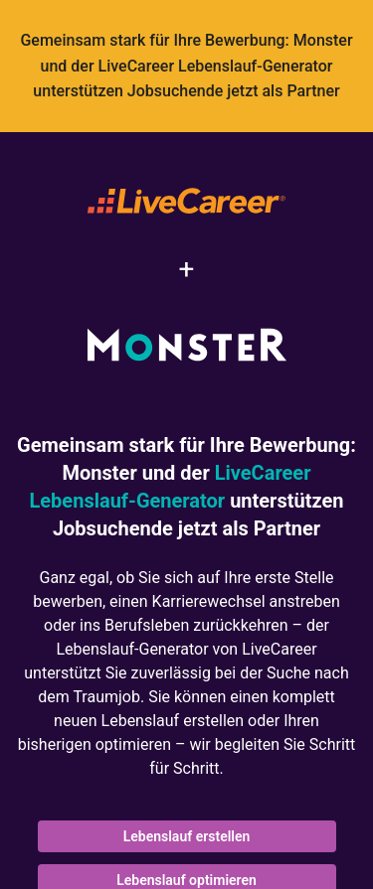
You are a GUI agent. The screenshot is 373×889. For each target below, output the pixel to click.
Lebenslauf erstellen (187, 836)
